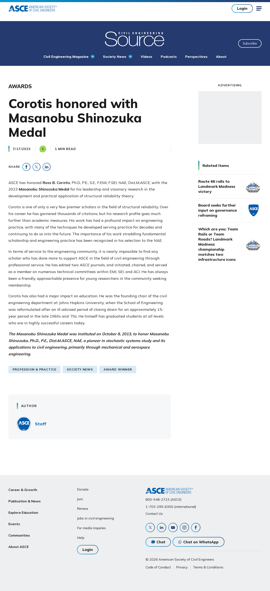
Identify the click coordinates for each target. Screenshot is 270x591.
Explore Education (23, 509)
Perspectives (196, 56)
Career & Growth (22, 489)
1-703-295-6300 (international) (171, 506)
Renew (82, 508)
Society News (114, 56)
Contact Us (154, 513)
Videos (146, 56)
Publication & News (24, 499)
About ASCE (18, 540)
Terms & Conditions (208, 567)
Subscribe (250, 43)
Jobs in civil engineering (95, 518)
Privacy (182, 567)
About (221, 56)
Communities (19, 529)
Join (80, 499)
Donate (83, 489)
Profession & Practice (34, 369)
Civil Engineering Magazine (66, 56)
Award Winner (118, 369)
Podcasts (169, 56)
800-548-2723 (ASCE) (164, 499)
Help (80, 538)
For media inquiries (91, 528)
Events (14, 519)
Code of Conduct (158, 567)
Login (242, 8)
